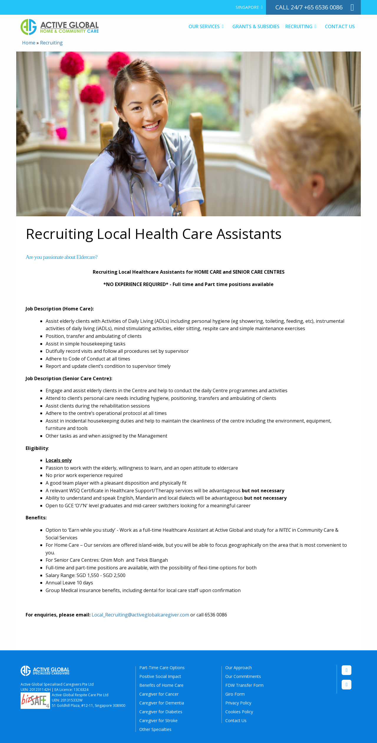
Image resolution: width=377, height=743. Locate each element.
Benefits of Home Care (161, 685)
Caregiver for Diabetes (160, 711)
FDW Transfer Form (244, 685)
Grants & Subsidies (256, 26)
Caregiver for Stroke (158, 720)
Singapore (247, 7)
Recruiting (298, 26)
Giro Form (235, 694)
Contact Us (340, 26)
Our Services (204, 26)
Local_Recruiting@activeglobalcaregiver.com (140, 614)
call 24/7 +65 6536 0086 (309, 7)
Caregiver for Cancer (158, 694)
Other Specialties (155, 729)
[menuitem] (248, 7)
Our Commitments (243, 676)
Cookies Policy (239, 711)
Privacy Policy (238, 703)
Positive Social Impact (160, 676)
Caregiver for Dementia (161, 703)
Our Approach (238, 667)
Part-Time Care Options (162, 667)
